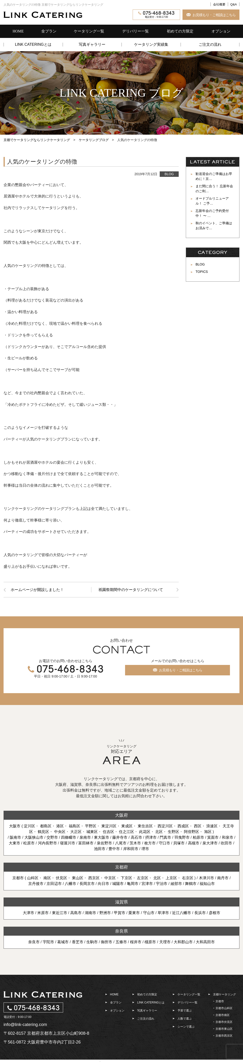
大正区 (76, 832)
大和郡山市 (183, 942)
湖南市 (90, 913)
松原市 (29, 843)
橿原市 (150, 942)
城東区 (92, 832)
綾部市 (176, 884)
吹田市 (226, 843)
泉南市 (85, 837)
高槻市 (193, 843)
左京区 (142, 878)
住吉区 (108, 832)
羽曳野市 (182, 837)
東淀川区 (109, 826)
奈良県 (121, 931)
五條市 (121, 942)
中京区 (110, 878)
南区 (47, 878)
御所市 (106, 942)
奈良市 (34, 942)
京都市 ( (19, 878)
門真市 (165, 837)
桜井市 (135, 942)
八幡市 (70, 884)
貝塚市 (179, 843)
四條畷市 (68, 837)
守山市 (148, 913)
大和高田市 (205, 942)
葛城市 (63, 942)
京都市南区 (222, 1015)
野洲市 (105, 913)
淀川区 (29, 826)
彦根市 (214, 913)
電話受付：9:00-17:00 (156, 14)
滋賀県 (121, 902)
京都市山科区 (224, 1008)
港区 (60, 826)
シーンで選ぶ (186, 1026)
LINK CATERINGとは (33, 44)
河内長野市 (47, 843)
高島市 (76, 913)
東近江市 (59, 913)
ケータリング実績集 (151, 44)
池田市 (99, 849)
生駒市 (92, 942)
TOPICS (202, 272)
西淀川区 (165, 826)
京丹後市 (35, 884)
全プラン (48, 31)
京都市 (219, 1001)
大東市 (14, 843)
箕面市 (213, 837)
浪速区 (212, 826)
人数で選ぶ (185, 1018)
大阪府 (121, 815)
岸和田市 (130, 849)
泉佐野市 (104, 843)
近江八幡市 (181, 913)
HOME (18, 31)
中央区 (59, 832)
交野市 (52, 837)
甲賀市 (119, 913)
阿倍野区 (191, 832)
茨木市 (135, 843)
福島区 (74, 826)
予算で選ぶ (185, 1010)
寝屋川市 (67, 843)
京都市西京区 (224, 1035)
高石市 (136, 837)
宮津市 (147, 884)
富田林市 (85, 843)
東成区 (127, 826)
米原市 (43, 913)
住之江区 (126, 832)
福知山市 (207, 884)
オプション (220, 31)
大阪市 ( (16, 826)
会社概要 (219, 4)
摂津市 (151, 837)
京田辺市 (54, 884)
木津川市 (206, 878)
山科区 (32, 878)
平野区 (90, 826)
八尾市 (120, 843)
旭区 (208, 832)
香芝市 (77, 942)
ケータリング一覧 (89, 31)
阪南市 (15, 837)
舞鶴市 (190, 884)
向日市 (103, 884)
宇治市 (161, 884)
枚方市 (150, 843)
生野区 (173, 832)
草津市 (163, 913)
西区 (197, 826)
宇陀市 (48, 942)
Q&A (233, 4)
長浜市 (200, 913)
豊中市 (114, 849)
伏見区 (61, 878)
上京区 (171, 878)
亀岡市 (132, 884)
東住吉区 (145, 826)
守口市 (164, 843)
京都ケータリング (224, 994)
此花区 (144, 832)
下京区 (126, 878)
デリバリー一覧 (135, 31)
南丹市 (223, 878)
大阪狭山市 (33, 837)
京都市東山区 (224, 1028)
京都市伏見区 (224, 1022)
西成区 (183, 826)
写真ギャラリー (92, 44)
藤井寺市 (119, 837)
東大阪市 (101, 837)
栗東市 (134, 913)
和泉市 (227, 837)
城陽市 (118, 884)
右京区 (187, 878)
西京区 (94, 878)
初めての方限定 (180, 31)
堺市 (145, 849)
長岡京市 (87, 884)
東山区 (78, 878)
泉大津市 (210, 843)
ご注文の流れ (210, 44)
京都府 (121, 867)
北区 (159, 832)
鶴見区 (43, 832)
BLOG (169, 174)
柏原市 (198, 837)
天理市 (165, 942)
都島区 (45, 826)
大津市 (28, 913)
